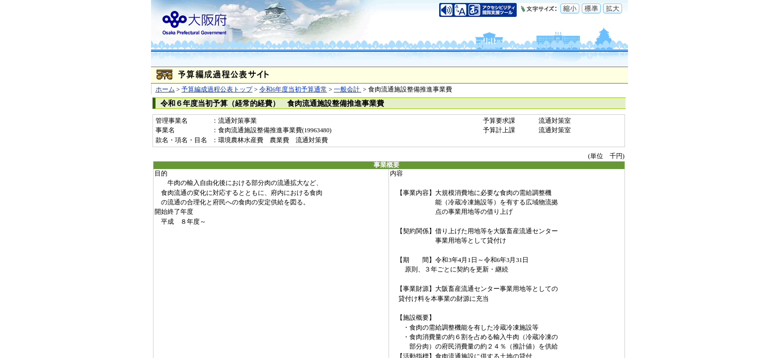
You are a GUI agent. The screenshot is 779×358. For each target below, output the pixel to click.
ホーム (165, 89)
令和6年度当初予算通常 (293, 89)
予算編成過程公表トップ (216, 89)
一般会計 (347, 89)
